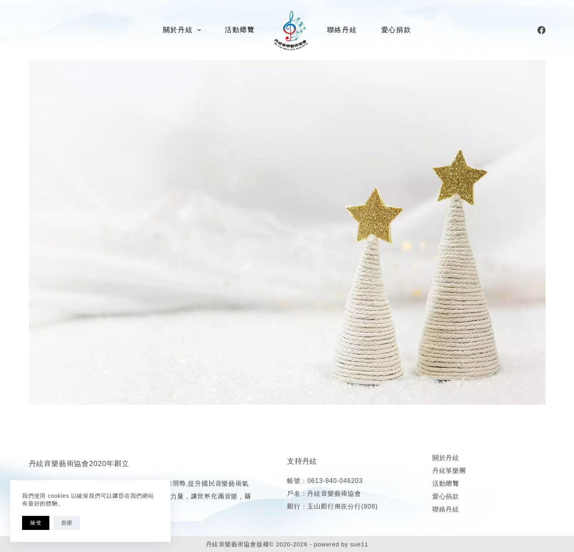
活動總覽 (240, 30)
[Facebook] (541, 30)
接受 (35, 523)
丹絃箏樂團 (449, 470)
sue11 (359, 544)
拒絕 (67, 523)
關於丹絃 (183, 30)
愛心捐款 (396, 30)
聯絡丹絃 (342, 30)
